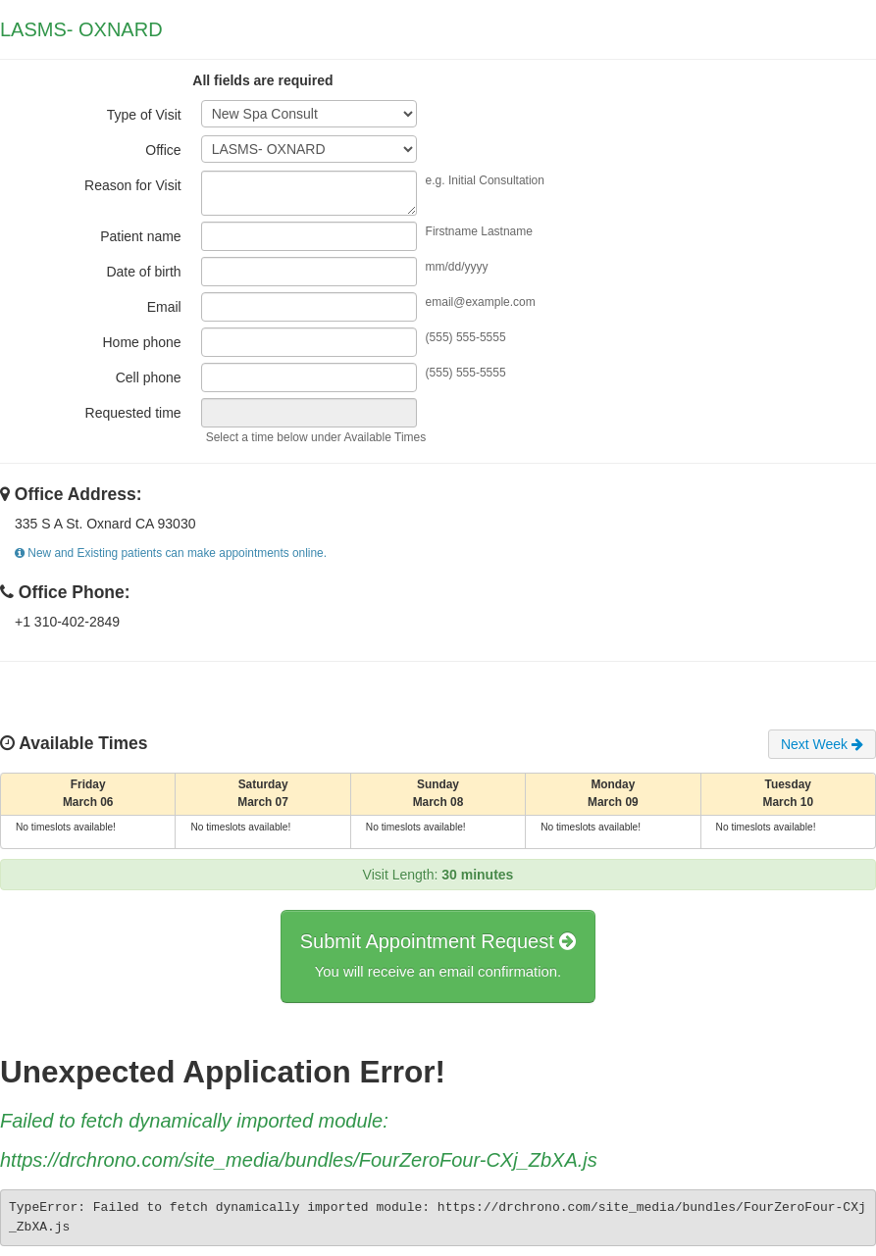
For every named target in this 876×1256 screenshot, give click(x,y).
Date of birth (143, 271)
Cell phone (148, 377)
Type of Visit (144, 115)
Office (162, 150)
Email (164, 307)
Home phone (141, 342)
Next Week (822, 744)
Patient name (140, 236)
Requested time (133, 413)
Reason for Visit (132, 185)
